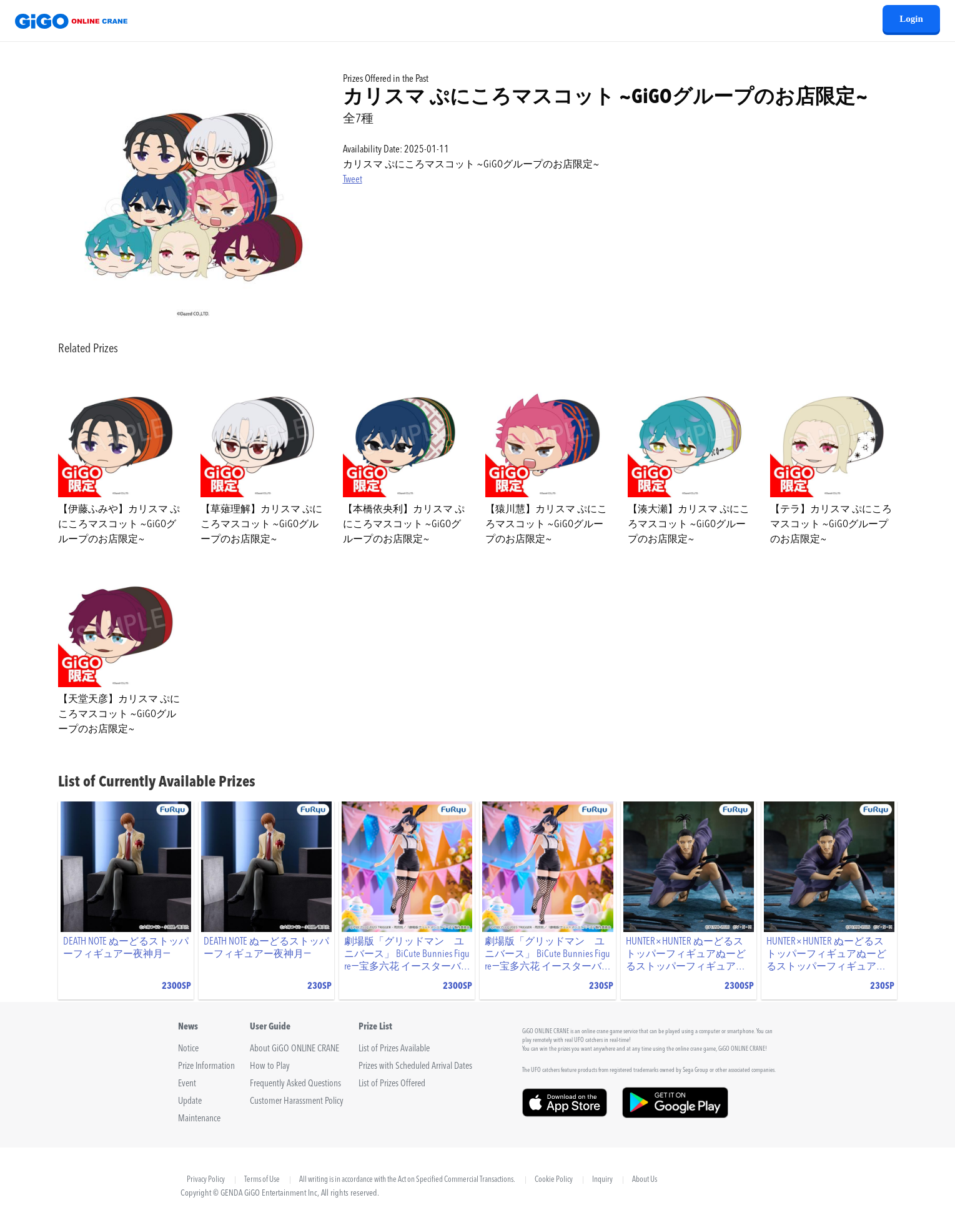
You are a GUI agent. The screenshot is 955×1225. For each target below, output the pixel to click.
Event (187, 1084)
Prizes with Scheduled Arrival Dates (415, 1066)
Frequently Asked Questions (295, 1084)
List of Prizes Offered (392, 1084)
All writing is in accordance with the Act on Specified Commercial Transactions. (407, 1180)
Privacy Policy (206, 1180)
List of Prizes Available (394, 1049)
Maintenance (199, 1119)
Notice (188, 1049)
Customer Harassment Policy (297, 1101)
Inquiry (602, 1180)
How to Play (270, 1066)
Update (190, 1101)
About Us (644, 1180)
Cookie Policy (554, 1180)
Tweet (352, 180)
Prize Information (206, 1066)
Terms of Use (262, 1180)
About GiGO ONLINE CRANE (294, 1049)
